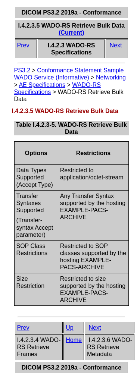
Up (69, 327)
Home (74, 340)
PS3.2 (22, 70)
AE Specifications (42, 85)
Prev (23, 45)
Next (116, 45)
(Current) (71, 32)
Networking (111, 77)
